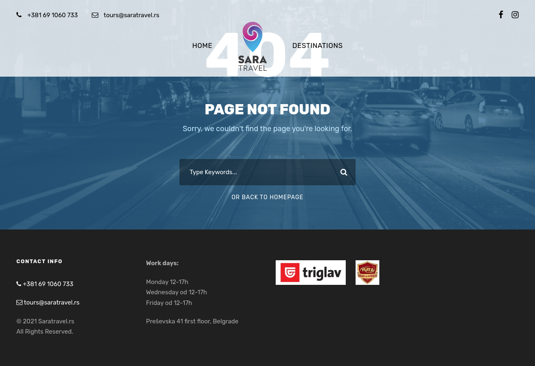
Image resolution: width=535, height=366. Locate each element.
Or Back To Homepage (267, 197)
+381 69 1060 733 (52, 15)
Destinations (317, 45)
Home (202, 45)
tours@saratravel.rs (131, 15)
